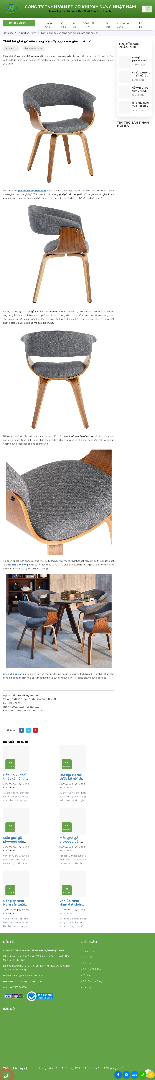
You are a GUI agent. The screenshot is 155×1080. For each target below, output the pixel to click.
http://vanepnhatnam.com (29, 981)
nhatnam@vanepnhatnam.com (26, 975)
